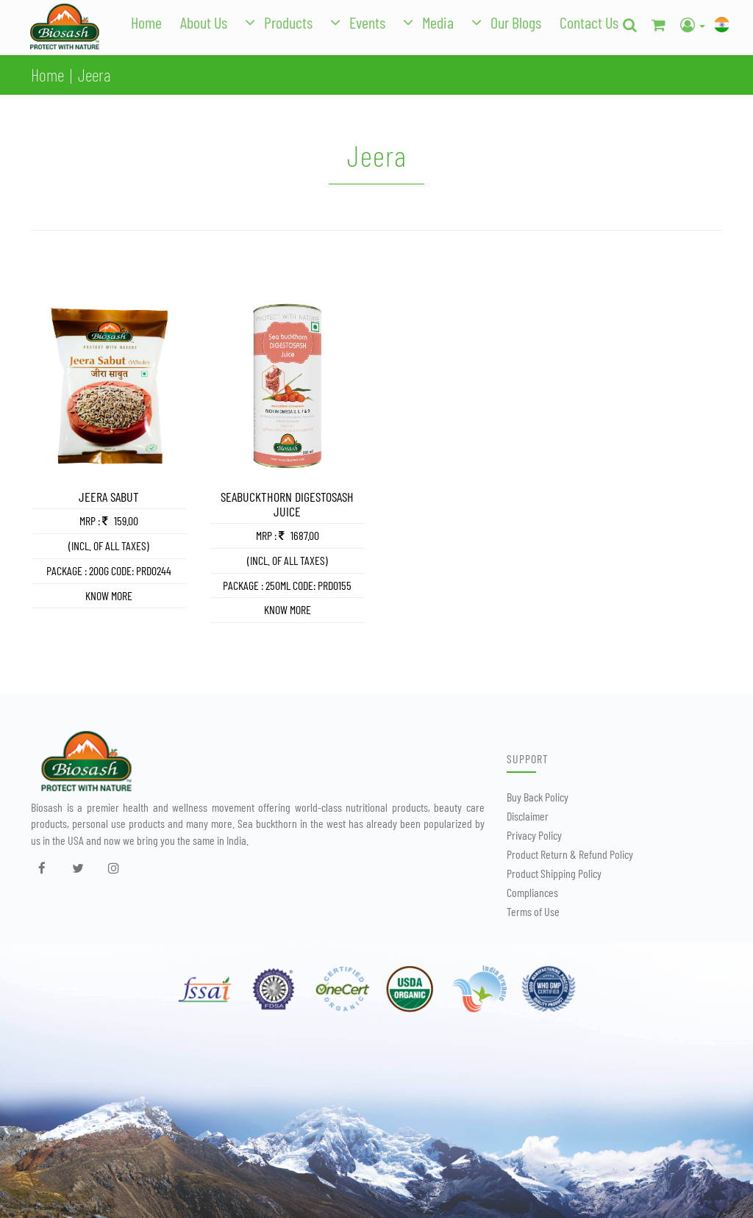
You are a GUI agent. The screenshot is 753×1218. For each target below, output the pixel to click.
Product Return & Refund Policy (570, 854)
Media (438, 22)
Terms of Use (533, 911)
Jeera (94, 74)
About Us (203, 22)
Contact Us (589, 22)
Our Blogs (515, 22)
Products (288, 22)
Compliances (532, 892)
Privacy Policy (534, 835)
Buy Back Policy (537, 797)
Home (146, 22)
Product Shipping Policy (554, 873)
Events (367, 22)
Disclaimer (528, 816)
